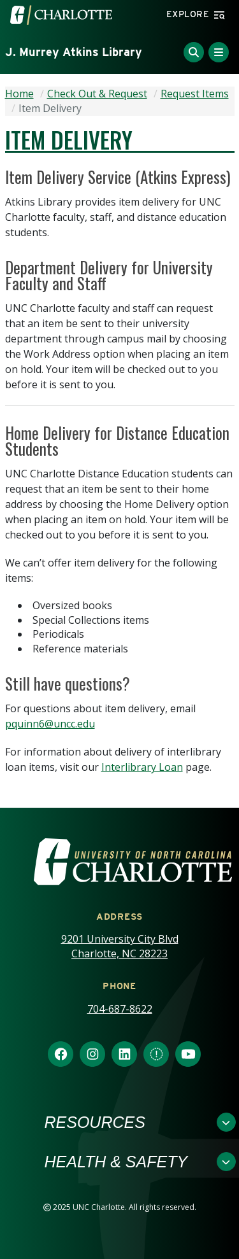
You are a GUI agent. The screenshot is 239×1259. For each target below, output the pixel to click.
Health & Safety (116, 1162)
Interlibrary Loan (142, 767)
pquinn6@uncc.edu (50, 724)
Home (19, 94)
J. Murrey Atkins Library (73, 52)
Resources (95, 1122)
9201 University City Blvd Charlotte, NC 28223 (119, 946)
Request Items (195, 94)
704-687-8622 (119, 1009)
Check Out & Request (97, 94)
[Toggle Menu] (218, 52)
